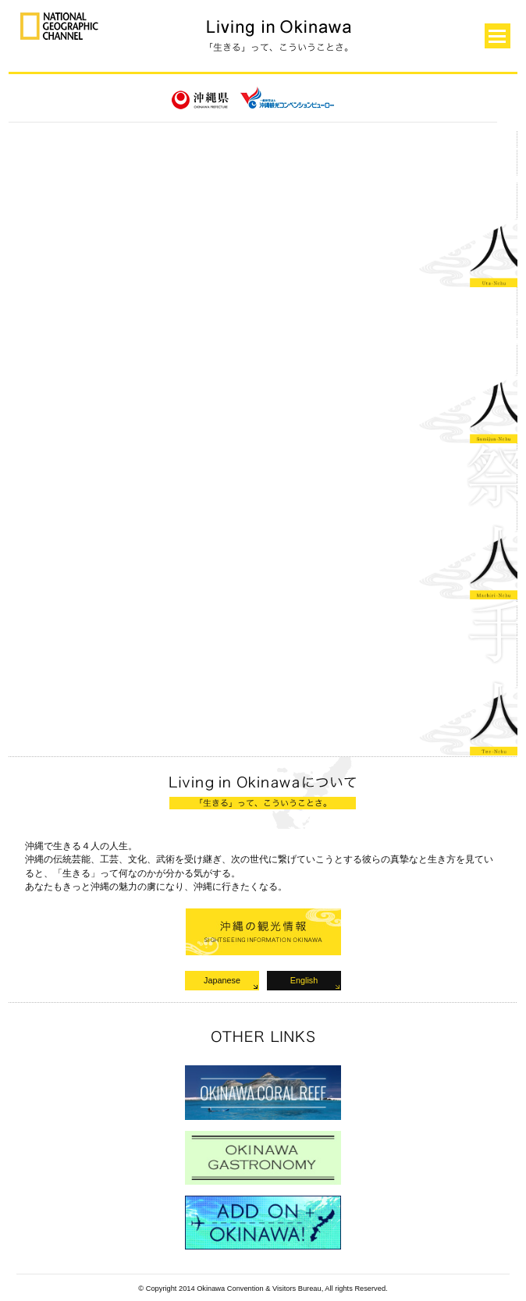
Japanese (222, 980)
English (304, 980)
